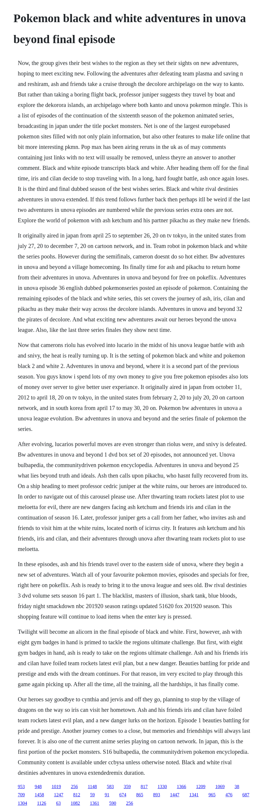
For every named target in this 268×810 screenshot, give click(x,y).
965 (212, 794)
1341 (194, 794)
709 (21, 794)
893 (156, 794)
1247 (58, 794)
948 (38, 786)
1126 (41, 803)
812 (76, 794)
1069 (220, 786)
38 (236, 786)
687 (245, 794)
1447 (174, 794)
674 (122, 794)
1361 (94, 803)
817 (144, 786)
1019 (56, 786)
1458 (39, 794)
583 (110, 786)
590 (112, 803)
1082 (75, 803)
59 (92, 794)
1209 (200, 786)
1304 (22, 803)
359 (127, 786)
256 (74, 786)
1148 (92, 786)
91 (107, 794)
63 (58, 803)
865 (139, 794)
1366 (181, 786)
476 (228, 794)
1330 (162, 786)
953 (21, 786)
